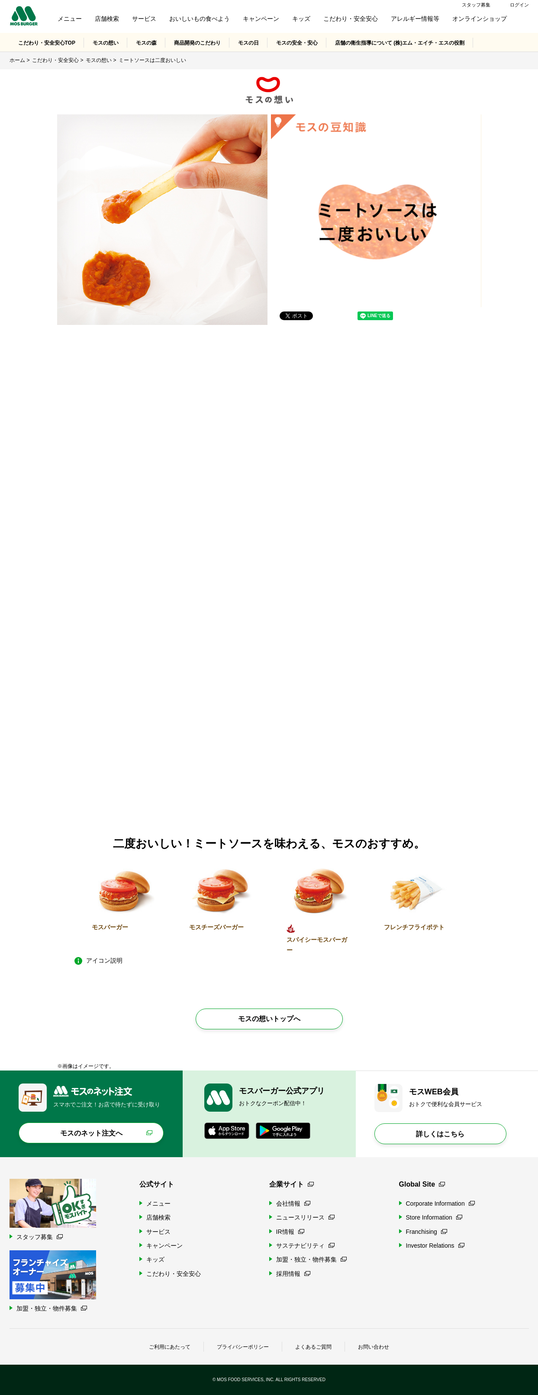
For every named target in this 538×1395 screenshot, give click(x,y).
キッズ (301, 18)
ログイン (519, 4)
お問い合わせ (373, 1347)
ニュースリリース (305, 1217)
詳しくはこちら (440, 1134)
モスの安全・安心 (297, 43)
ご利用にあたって (169, 1347)
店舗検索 (107, 18)
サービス (144, 18)
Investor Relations (435, 1245)
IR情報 (290, 1231)
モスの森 (146, 43)
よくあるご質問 (313, 1347)
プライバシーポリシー (243, 1347)
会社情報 (293, 1203)
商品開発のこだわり (197, 43)
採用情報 (293, 1273)
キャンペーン (261, 18)
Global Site (422, 1184)
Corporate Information (440, 1203)
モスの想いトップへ (269, 1018)
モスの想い (106, 43)
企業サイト (291, 1184)
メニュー (70, 18)
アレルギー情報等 (415, 18)
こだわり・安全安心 (350, 18)
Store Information (434, 1217)
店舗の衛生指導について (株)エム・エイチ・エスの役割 (399, 43)
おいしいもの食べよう (199, 18)
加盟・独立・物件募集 (311, 1259)
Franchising (426, 1231)
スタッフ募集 (476, 4)
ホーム (17, 60)
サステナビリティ (305, 1245)
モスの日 (248, 43)
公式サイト (156, 1184)
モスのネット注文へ (91, 1133)
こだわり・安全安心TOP (46, 43)
